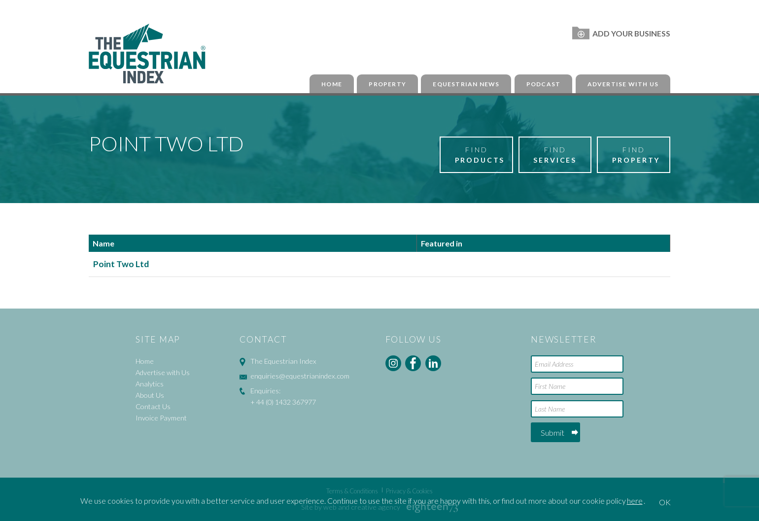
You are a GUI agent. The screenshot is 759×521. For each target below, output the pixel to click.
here (635, 500)
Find (480, 155)
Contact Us (153, 406)
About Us (150, 395)
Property (387, 84)
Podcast (543, 84)
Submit (552, 432)
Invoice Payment (161, 418)
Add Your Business (621, 33)
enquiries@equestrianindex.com (299, 376)
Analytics (150, 384)
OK (665, 502)
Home (331, 84)
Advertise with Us (622, 84)
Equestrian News (466, 84)
